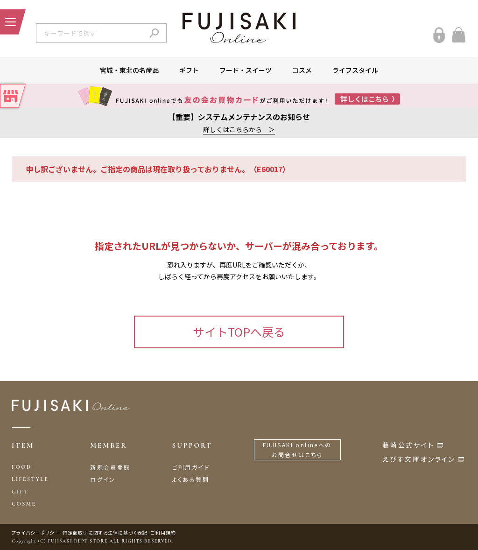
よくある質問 (190, 479)
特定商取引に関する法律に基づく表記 (105, 532)
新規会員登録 (110, 467)
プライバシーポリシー (35, 532)
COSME (24, 504)
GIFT (20, 491)
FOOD (22, 467)
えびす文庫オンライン (419, 459)
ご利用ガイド (191, 467)
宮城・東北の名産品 (129, 70)
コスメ (302, 70)
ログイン (103, 479)
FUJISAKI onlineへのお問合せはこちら (297, 450)
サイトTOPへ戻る (239, 331)
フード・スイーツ (245, 70)
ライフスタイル (355, 70)
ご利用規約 (163, 532)
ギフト (189, 70)
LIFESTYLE (30, 479)
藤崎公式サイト (408, 445)
